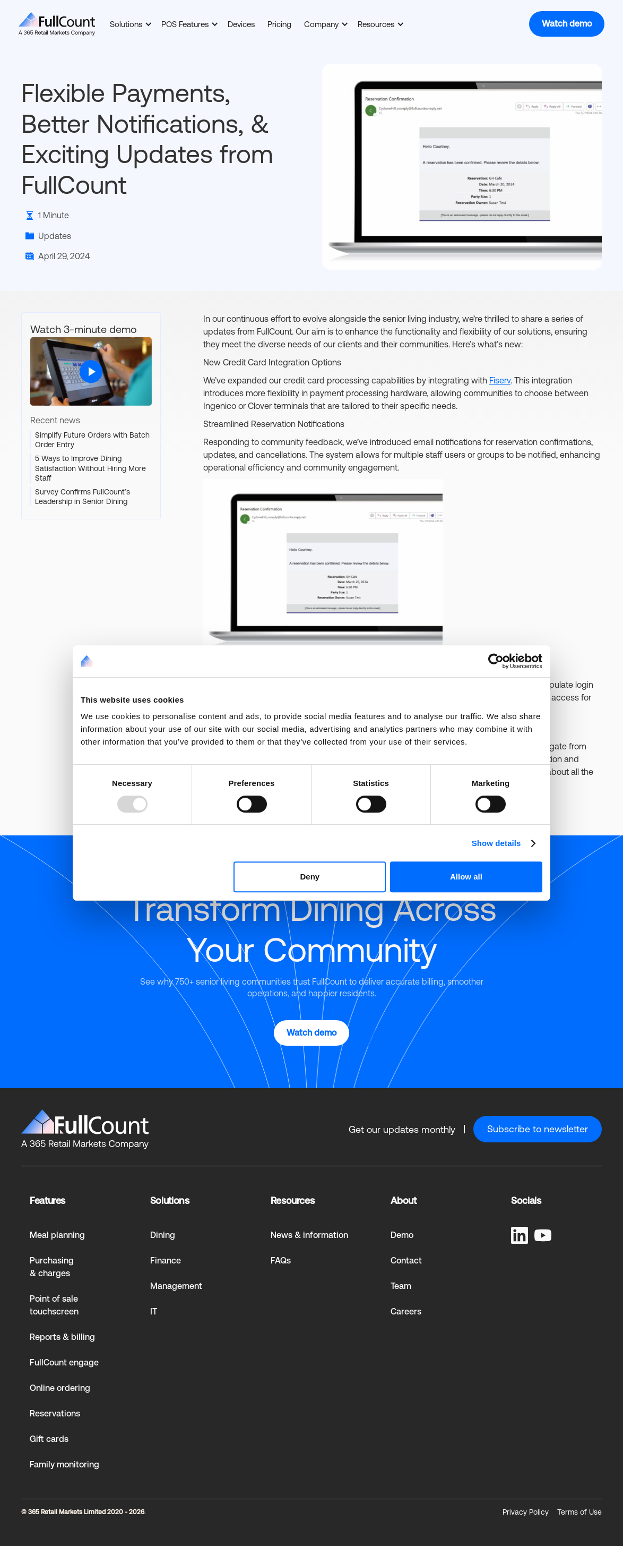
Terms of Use (579, 1512)
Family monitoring (64, 1464)
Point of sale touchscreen (54, 1305)
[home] (57, 24)
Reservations (55, 1413)
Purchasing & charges (52, 1266)
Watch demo (567, 24)
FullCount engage (64, 1362)
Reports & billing (62, 1337)
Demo (402, 1235)
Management (176, 1286)
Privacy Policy (526, 1512)
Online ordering (60, 1388)
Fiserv (499, 380)
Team (401, 1286)
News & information (309, 1235)
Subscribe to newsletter (537, 1128)
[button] (129, 24)
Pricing (279, 24)
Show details (496, 843)
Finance (165, 1260)
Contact (406, 1260)
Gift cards (49, 1439)
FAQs (281, 1260)
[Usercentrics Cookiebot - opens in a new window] (495, 661)
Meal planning (57, 1235)
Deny (310, 876)
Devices (241, 24)
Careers (406, 1311)
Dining (162, 1235)
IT (153, 1311)
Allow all (466, 876)
